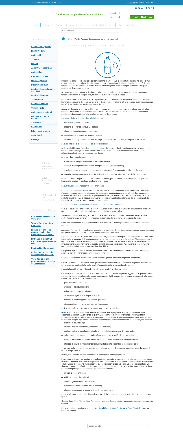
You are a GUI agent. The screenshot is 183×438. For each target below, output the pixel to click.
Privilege (35, 139)
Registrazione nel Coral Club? (48, 197)
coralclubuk (115, 13)
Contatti (130, 25)
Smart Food (36, 135)
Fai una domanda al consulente (48, 166)
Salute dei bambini (39, 104)
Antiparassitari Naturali (41, 112)
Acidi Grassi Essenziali (41, 68)
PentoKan (121, 408)
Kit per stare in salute (40, 131)
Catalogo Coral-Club (52, 25)
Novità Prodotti (96, 25)
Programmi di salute (75, 25)
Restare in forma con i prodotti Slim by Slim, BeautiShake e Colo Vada (42, 232)
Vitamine (35, 59)
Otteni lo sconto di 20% (46, 180)
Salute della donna (39, 95)
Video (110, 25)
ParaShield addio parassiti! (43, 248)
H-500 (63, 312)
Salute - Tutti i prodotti (41, 47)
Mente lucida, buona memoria (40, 117)
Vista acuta (36, 122)
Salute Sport (36, 127)
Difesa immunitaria (39, 85)
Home (35, 25)
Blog (119, 25)
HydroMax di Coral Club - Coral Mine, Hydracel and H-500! (43, 241)
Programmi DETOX (39, 76)
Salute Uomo (37, 99)
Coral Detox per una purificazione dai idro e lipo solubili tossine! (43, 261)
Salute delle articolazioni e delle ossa (43, 90)
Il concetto (131, 2)
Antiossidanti (37, 72)
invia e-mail (115, 17)
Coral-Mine (66, 273)
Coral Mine (104, 408)
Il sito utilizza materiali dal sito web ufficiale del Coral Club (52, 423)
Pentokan (65, 359)
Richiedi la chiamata (143, 17)
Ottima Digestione (39, 81)
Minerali (34, 64)
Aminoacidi (36, 55)
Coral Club (132, 408)
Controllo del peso (39, 108)
